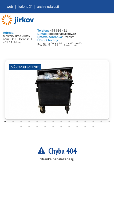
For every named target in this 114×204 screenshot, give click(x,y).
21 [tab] (69, 126)
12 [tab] (93, 121)
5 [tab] (37, 121)
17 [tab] (37, 126)
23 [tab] (85, 126)
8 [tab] (61, 121)
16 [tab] (29, 126)
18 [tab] (45, 126)
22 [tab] (77, 126)
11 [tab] (85, 121)
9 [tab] (69, 121)
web (10, 7)
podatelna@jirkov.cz (62, 33)
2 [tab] (13, 121)
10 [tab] (77, 121)
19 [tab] (53, 126)
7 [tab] (53, 121)
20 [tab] (61, 126)
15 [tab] (21, 126)
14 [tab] (109, 121)
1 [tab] (5, 121)
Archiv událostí (48, 7)
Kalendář (25, 7)
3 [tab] (21, 121)
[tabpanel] (57, 92)
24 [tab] (93, 126)
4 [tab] (29, 121)
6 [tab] (45, 121)
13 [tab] (101, 121)
